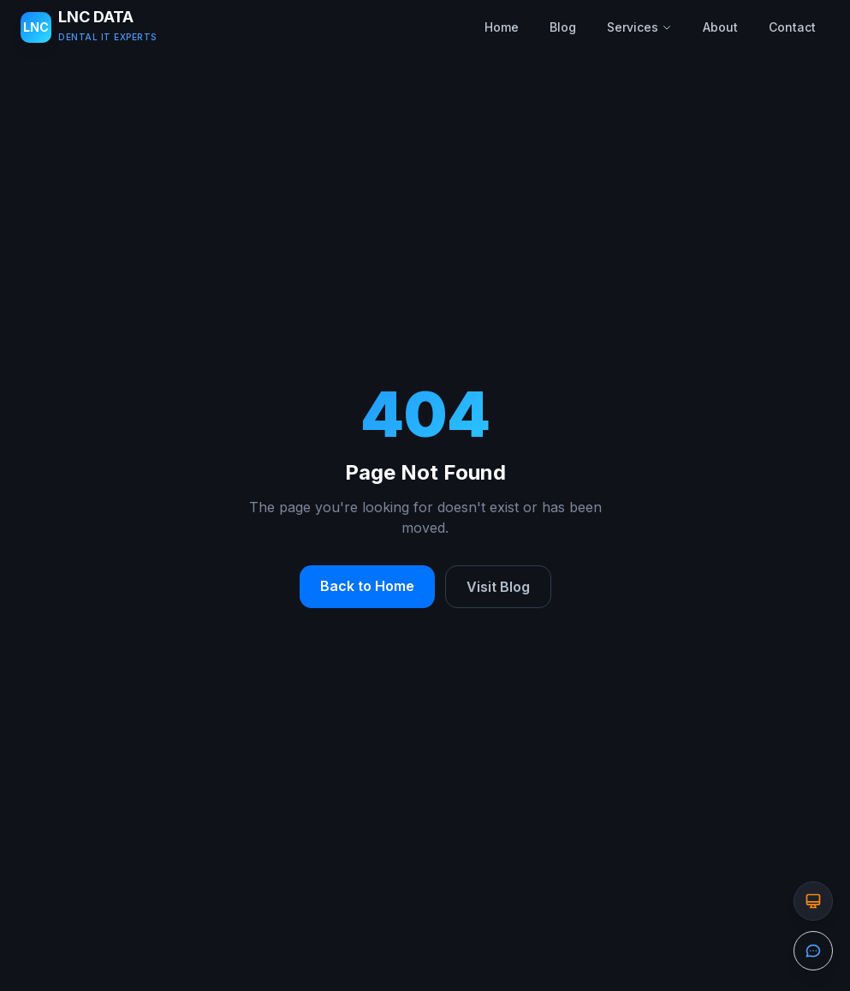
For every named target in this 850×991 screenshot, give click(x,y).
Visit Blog (498, 586)
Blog (563, 27)
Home (501, 27)
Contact (792, 27)
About (720, 27)
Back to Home (367, 585)
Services (639, 27)
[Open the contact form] (813, 950)
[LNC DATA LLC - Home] (89, 27)
